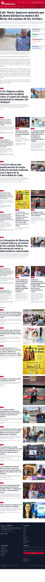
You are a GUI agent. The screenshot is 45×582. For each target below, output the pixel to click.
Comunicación (32, 6)
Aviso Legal (3, 554)
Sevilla (9, 6)
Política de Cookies (4, 551)
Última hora (6, 7)
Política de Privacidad (4, 550)
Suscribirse (34, 553)
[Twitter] (3, 533)
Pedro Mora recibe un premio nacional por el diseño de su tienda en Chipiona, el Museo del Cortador (6, 122)
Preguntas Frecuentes (27, 559)
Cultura (37, 6)
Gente (19, 6)
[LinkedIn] (6, 533)
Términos (38, 565)
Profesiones (25, 539)
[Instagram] (4, 533)
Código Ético (3, 548)
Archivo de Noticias (26, 541)
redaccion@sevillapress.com (12, 566)
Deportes (23, 6)
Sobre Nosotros (3, 547)
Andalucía (14, 6)
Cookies (35, 565)
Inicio (1, 8)
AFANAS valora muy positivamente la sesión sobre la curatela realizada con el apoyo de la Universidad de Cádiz (11, 314)
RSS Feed (25, 542)
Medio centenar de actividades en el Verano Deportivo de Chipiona (6, 291)
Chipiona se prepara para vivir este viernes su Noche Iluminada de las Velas (22, 133)
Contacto (2, 555)
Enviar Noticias (25, 561)
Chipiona (15, 8)
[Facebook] (1, 533)
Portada (5, 8)
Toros (27, 6)
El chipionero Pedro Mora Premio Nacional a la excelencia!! (38, 213)
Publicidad (25, 558)
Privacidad (31, 565)
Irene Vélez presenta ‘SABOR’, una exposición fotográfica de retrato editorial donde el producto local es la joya (7, 195)
